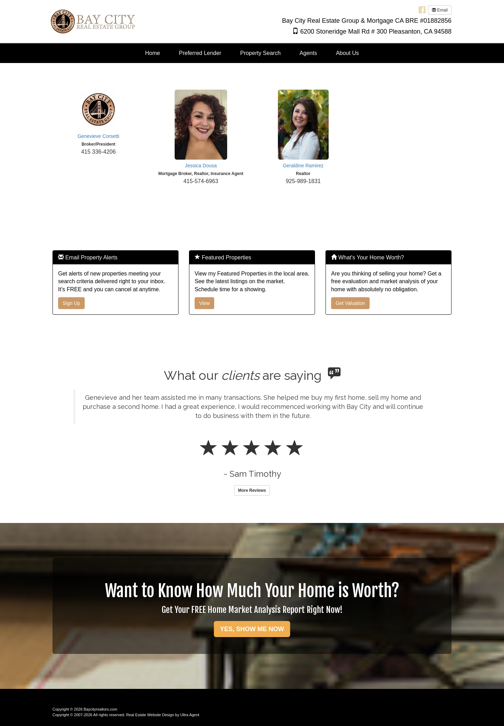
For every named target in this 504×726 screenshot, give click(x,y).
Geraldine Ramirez (303, 165)
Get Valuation (350, 303)
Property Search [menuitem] (260, 53)
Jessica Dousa (201, 165)
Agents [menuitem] (308, 53)
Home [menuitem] (152, 53)
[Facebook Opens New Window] (422, 10)
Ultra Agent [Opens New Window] (189, 715)
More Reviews (252, 490)
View (204, 303)
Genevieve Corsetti (98, 136)
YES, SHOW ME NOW (252, 629)
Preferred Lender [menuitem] (200, 53)
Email (440, 10)
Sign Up (71, 303)
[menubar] (252, 53)
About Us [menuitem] (347, 53)
